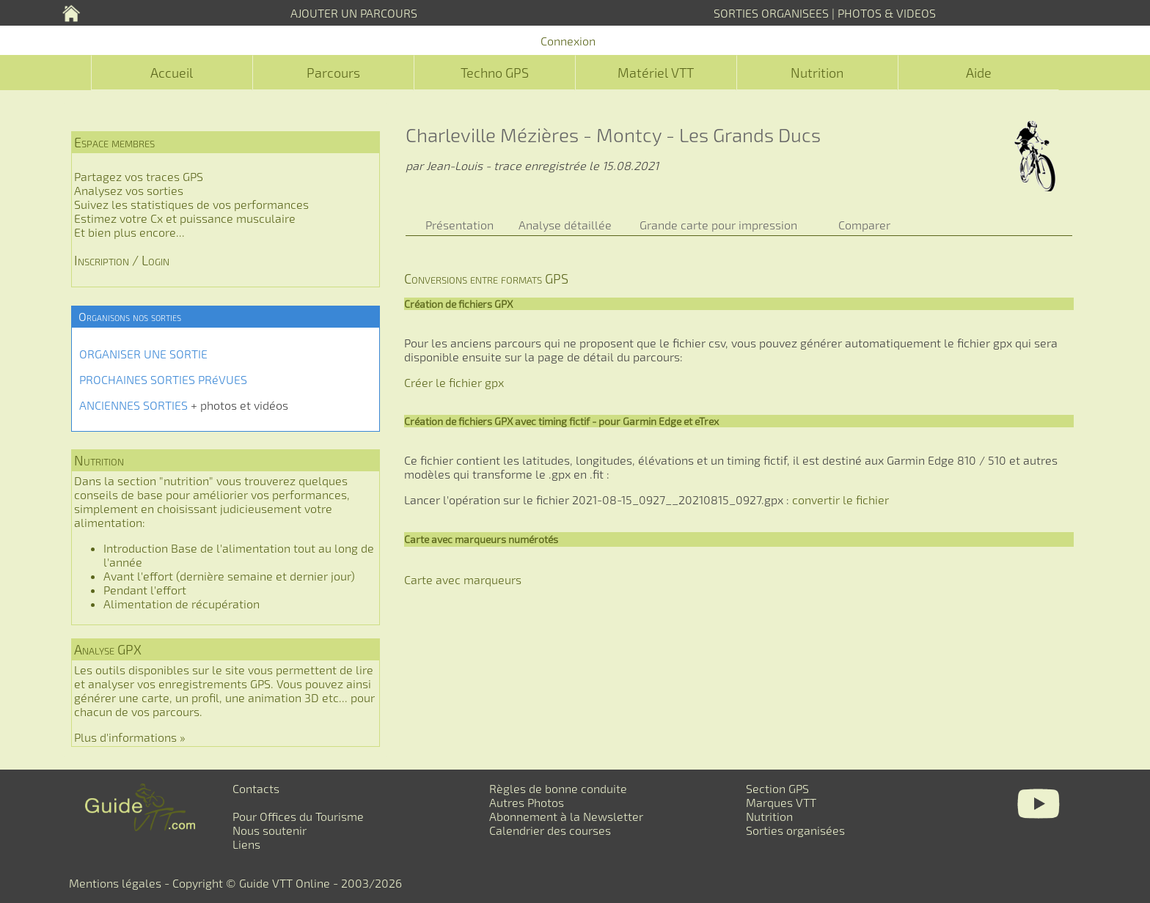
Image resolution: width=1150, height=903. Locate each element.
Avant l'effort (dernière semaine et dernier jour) (229, 576)
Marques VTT (781, 802)
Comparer (864, 225)
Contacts (255, 788)
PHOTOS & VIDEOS (887, 13)
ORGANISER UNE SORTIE (143, 354)
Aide (979, 72)
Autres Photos (526, 802)
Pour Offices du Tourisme (298, 816)
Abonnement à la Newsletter (566, 816)
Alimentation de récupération (181, 604)
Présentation (459, 225)
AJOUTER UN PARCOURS (353, 13)
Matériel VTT (656, 72)
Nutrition (817, 72)
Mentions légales (115, 883)
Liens (246, 844)
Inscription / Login (121, 260)
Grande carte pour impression (718, 225)
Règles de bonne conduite (558, 788)
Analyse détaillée (565, 225)
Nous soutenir (269, 830)
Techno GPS (495, 72)
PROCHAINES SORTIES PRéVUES (163, 379)
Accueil (171, 72)
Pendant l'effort (144, 590)
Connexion (568, 41)
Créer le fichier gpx (454, 382)
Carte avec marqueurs (462, 579)
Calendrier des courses (550, 830)
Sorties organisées (795, 830)
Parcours (333, 72)
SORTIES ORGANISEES (771, 13)
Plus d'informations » (130, 737)
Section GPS (777, 788)
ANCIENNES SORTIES (133, 405)
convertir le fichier (840, 499)
